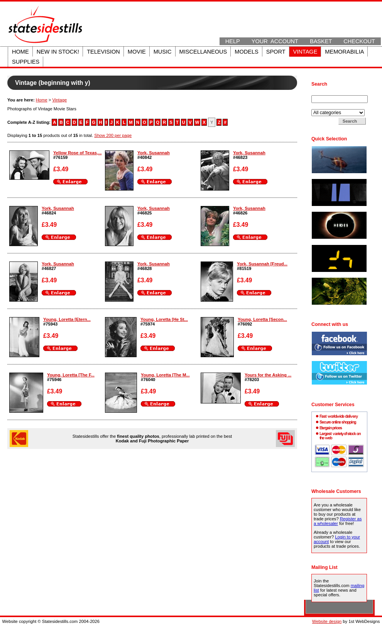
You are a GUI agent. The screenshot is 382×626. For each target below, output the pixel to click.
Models (246, 52)
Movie (137, 52)
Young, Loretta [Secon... (262, 319)
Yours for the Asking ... (268, 375)
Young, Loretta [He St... (164, 319)
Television (103, 52)
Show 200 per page (113, 135)
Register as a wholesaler (338, 521)
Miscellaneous (203, 52)
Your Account (275, 41)
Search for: (322, 93)
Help (232, 41)
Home (20, 52)
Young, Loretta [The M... (165, 375)
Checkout (359, 41)
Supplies (25, 62)
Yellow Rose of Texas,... (77, 152)
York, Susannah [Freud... (262, 264)
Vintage (305, 52)
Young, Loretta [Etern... (67, 319)
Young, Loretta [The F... (71, 375)
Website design (326, 621)
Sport (276, 52)
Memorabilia (344, 52)
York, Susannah (153, 152)
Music (163, 52)
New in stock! (58, 52)
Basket (321, 41)
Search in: (321, 107)
